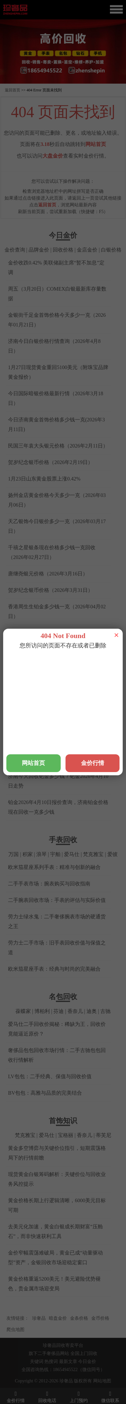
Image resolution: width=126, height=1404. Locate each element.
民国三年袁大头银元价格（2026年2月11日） (58, 446)
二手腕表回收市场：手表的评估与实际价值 (57, 900)
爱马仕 (71, 854)
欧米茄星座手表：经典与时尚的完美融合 (54, 969)
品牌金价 (39, 250)
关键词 (36, 1361)
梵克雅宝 (93, 854)
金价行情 (16, 1396)
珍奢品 (39, 1318)
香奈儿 (75, 1011)
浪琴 (41, 854)
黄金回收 (26, 658)
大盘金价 (52, 156)
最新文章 (68, 1361)
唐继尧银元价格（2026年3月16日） (48, 573)
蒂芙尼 (103, 1135)
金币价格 (100, 1318)
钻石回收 (99, 658)
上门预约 (78, 1396)
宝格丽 (65, 1135)
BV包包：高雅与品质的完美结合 (45, 1093)
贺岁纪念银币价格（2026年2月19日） (50, 462)
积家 (27, 854)
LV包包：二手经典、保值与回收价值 (50, 1076)
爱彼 (112, 854)
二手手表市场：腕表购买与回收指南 (49, 883)
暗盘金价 (58, 1318)
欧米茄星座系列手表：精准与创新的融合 (54, 867)
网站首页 (96, 144)
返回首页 (12, 90)
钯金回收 (75, 658)
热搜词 (51, 1361)
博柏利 (42, 1011)
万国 (13, 854)
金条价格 (79, 1318)
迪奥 (91, 1011)
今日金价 (87, 1361)
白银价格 (111, 250)
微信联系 (110, 1396)
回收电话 (47, 1396)
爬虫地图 (15, 1329)
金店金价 (87, 250)
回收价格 (63, 250)
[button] (63, 80)
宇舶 (55, 854)
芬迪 (58, 1011)
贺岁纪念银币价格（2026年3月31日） (50, 590)
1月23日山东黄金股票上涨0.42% (44, 478)
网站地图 (102, 1380)
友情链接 (15, 1318)
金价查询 (14, 250)
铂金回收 (50, 658)
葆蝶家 (23, 1011)
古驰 (105, 1011)
